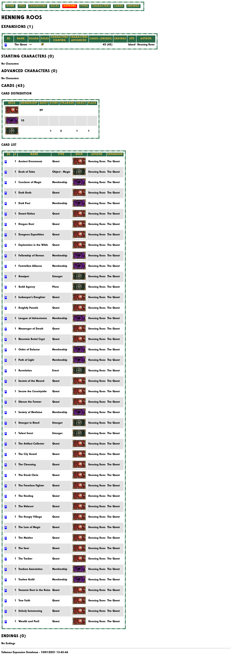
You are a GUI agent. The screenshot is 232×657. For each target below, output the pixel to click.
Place (55, 287)
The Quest (21, 45)
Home (10, 6)
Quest (55, 161)
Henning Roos (145, 45)
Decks (55, 6)
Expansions (37, 6)
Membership (59, 182)
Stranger (57, 276)
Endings (133, 6)
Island (131, 45)
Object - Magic (61, 172)
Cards (118, 6)
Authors (69, 6)
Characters (101, 6)
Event (55, 371)
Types (84, 6)
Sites (22, 6)
